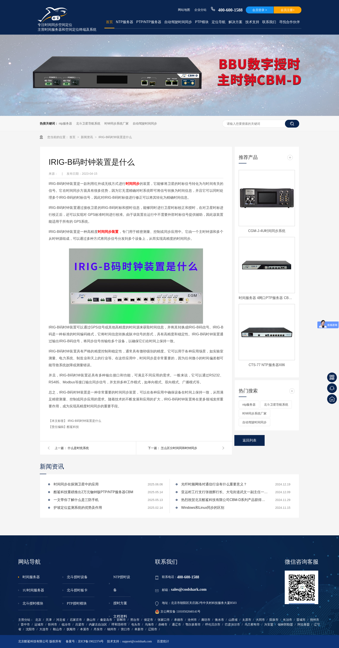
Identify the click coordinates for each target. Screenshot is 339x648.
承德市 (178, 619)
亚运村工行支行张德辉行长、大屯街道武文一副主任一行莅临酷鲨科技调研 (224, 492)
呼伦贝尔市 (212, 624)
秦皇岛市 (106, 619)
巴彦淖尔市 (232, 624)
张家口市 (164, 619)
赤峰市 (162, 624)
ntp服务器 (65, 123)
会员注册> (287, 10)
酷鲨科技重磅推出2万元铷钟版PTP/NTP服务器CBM (93, 492)
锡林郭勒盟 (285, 624)
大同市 (260, 619)
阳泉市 (273, 619)
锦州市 (111, 629)
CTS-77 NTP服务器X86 (267, 365)
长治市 (287, 619)
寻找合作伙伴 (289, 22)
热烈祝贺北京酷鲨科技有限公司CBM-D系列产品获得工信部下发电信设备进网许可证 (224, 500)
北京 (38, 619)
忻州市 (52, 624)
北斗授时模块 (32, 603)
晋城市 (300, 619)
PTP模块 (202, 22)
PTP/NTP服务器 (148, 22)
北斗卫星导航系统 (88, 123)
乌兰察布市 (252, 624)
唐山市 (91, 619)
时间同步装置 (108, 232)
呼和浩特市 (119, 624)
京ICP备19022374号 (91, 641)
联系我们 (269, 22)
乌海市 (149, 624)
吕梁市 (79, 624)
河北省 (60, 619)
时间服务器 (31, 577)
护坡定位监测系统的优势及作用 (78, 507)
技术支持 (252, 22)
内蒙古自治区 (98, 624)
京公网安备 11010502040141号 (177, 612)
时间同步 (133, 184)
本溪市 (84, 629)
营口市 (125, 629)
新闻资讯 (87, 137)
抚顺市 (71, 629)
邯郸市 (121, 619)
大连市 (43, 629)
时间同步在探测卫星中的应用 (76, 484)
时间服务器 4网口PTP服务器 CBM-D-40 (267, 298)
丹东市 (98, 629)
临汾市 (66, 624)
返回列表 (249, 440)
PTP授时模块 (77, 603)
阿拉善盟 (303, 624)
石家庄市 (76, 619)
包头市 (135, 624)
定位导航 (218, 22)
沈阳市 (30, 629)
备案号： (72, 641)
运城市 (38, 624)
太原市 (246, 619)
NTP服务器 (124, 22)
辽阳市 (152, 629)
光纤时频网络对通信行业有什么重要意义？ (214, 484)
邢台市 (134, 619)
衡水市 (219, 619)
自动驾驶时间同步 (178, 22)
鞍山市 (57, 629)
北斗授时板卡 (77, 590)
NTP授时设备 (121, 583)
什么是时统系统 (78, 448)
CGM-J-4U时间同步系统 (266, 231)
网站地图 (184, 9)
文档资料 (120, 616)
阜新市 (139, 629)
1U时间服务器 (33, 590)
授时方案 (120, 603)
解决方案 (235, 22)
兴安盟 (268, 624)
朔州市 (314, 619)
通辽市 (176, 624)
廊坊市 (205, 619)
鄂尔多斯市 (193, 624)
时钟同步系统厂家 (116, 123)
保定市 (148, 619)
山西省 (233, 619)
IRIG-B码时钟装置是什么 (115, 137)
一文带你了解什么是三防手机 (76, 500)
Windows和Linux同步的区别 (202, 507)
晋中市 (25, 624)
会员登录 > (259, 10)
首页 (109, 22)
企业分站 (200, 9)
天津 (49, 619)
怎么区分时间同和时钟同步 (179, 448)
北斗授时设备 (77, 577)
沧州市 (192, 619)
